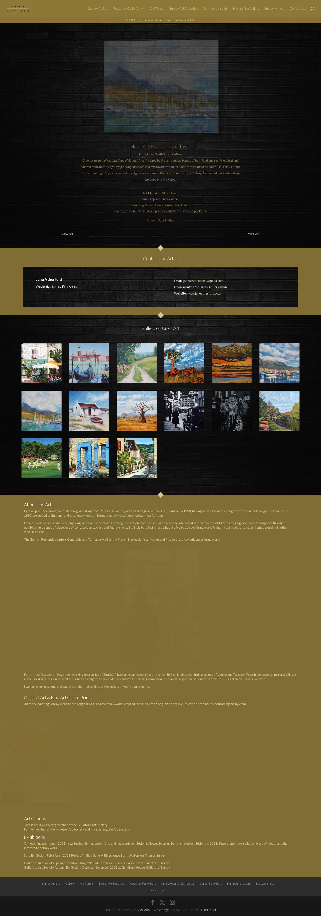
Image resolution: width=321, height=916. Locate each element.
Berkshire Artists (215, 8)
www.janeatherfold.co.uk (204, 293)
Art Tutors (156, 8)
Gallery (70, 883)
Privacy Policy (158, 890)
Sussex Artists (274, 8)
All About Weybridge (154, 910)
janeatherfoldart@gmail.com (203, 281)
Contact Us (298, 8)
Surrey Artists (98, 8)
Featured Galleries (126, 8)
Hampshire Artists (246, 8)
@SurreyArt (208, 910)
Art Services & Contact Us (178, 883)
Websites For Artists (142, 883)
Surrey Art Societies (183, 8)
